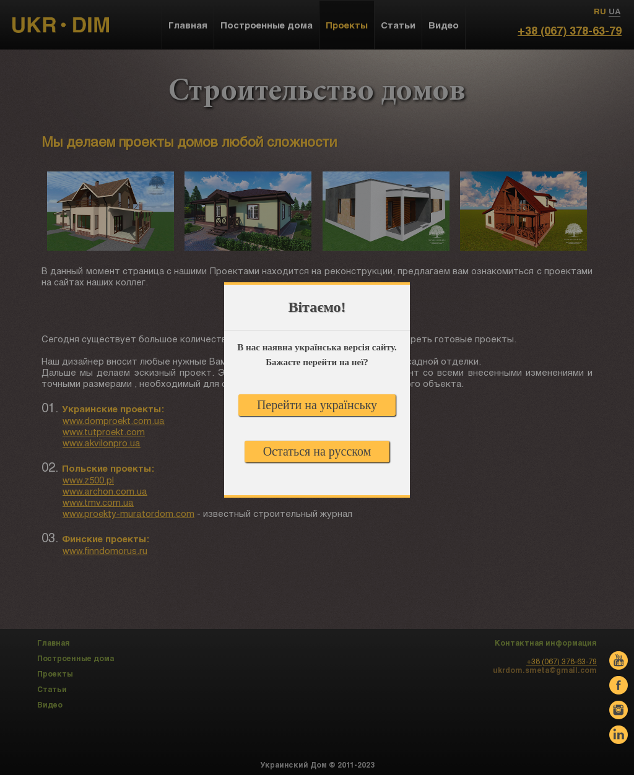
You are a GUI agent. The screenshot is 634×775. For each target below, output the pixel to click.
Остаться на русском (317, 451)
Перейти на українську (317, 405)
